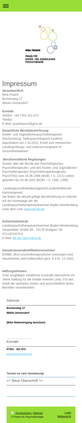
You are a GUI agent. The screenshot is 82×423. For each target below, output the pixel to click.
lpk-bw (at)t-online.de (26, 238)
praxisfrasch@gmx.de (19, 354)
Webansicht (64, 416)
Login (68, 412)
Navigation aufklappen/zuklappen (41, 6)
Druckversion (21, 413)
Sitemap (38, 413)
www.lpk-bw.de (34, 209)
